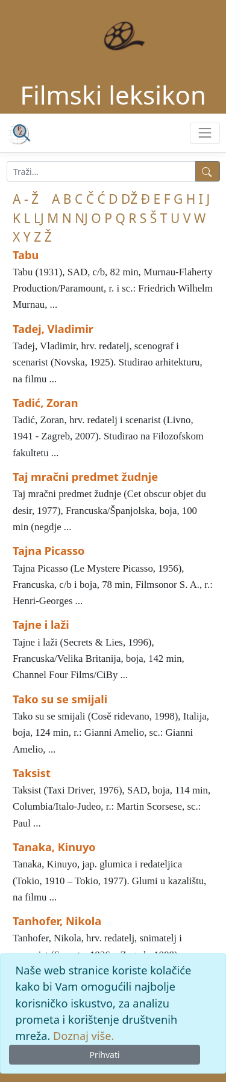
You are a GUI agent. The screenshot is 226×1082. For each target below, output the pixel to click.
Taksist (32, 773)
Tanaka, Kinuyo (54, 847)
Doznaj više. (83, 1036)
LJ (39, 218)
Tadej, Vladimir (53, 329)
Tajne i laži (41, 624)
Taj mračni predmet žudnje (85, 476)
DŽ (129, 199)
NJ (81, 218)
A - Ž (26, 199)
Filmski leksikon (113, 95)
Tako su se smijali (60, 699)
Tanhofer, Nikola (57, 921)
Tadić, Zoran (45, 403)
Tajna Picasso (48, 550)
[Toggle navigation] (204, 133)
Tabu (26, 255)
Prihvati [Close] (104, 1054)
